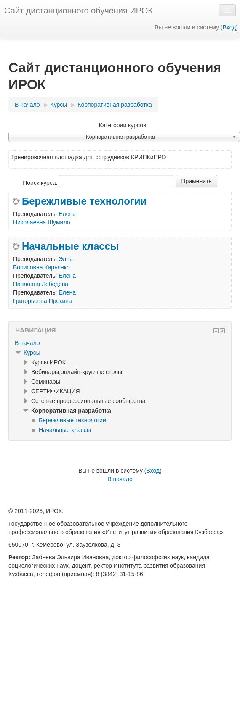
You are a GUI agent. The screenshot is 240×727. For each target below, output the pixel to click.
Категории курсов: (123, 125)
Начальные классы (70, 246)
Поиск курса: (41, 182)
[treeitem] (120, 343)
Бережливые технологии (84, 201)
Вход (229, 27)
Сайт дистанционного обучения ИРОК (78, 10)
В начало (27, 343)
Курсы (32, 352)
